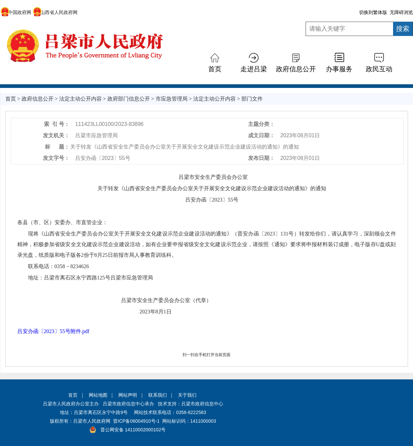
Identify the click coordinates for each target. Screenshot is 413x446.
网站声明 (127, 395)
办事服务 (339, 69)
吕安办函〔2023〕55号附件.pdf (53, 331)
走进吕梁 (253, 69)
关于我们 (187, 395)
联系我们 (157, 395)
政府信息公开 (296, 69)
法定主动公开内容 (80, 99)
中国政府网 (15, 12)
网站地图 (98, 395)
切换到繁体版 (373, 12)
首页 (214, 69)
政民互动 (379, 69)
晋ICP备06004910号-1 (136, 421)
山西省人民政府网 (55, 12)
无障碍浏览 (401, 12)
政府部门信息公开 (128, 99)
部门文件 (252, 99)
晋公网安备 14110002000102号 (133, 429)
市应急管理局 (172, 99)
